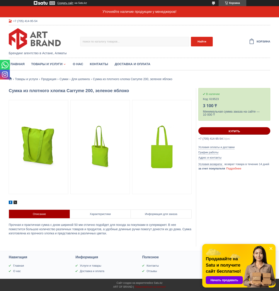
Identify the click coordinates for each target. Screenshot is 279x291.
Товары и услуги (47, 64)
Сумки (64, 79)
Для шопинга (80, 79)
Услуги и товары (90, 265)
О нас (78, 64)
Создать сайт (65, 3)
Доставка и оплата (132, 64)
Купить (234, 131)
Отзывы (151, 271)
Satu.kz (158, 282)
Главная (17, 64)
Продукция (48, 79)
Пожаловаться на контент (150, 286)
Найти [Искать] (201, 41)
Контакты (99, 64)
